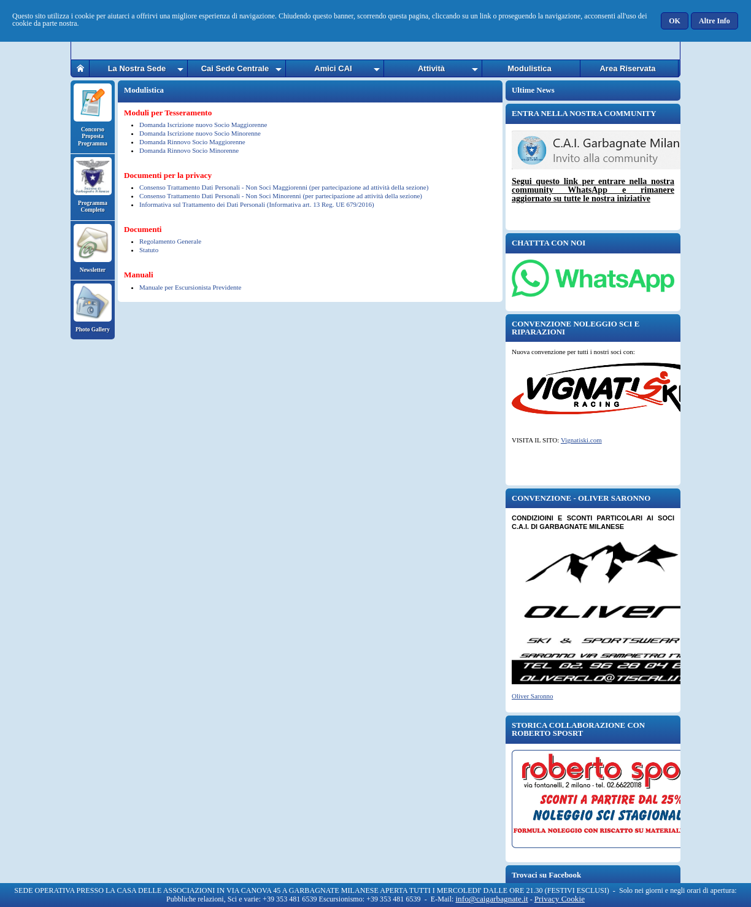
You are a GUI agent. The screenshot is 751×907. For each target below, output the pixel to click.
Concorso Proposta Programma (93, 115)
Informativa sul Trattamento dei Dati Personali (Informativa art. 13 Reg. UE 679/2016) (256, 204)
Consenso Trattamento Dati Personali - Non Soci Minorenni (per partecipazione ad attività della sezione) (280, 195)
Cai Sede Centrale (235, 68)
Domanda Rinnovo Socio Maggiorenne (192, 141)
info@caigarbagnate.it (491, 898)
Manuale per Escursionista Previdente (190, 287)
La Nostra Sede (137, 68)
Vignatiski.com (581, 440)
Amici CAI (333, 68)
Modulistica (529, 68)
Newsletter (93, 248)
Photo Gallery (93, 308)
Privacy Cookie (559, 898)
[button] (675, 20)
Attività (431, 68)
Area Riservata (627, 68)
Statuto (148, 249)
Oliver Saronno (532, 696)
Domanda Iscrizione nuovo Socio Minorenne (200, 133)
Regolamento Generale (170, 241)
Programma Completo (93, 185)
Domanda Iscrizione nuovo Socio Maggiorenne (203, 124)
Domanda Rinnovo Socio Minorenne (189, 150)
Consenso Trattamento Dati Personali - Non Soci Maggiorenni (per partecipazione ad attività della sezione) (283, 187)
